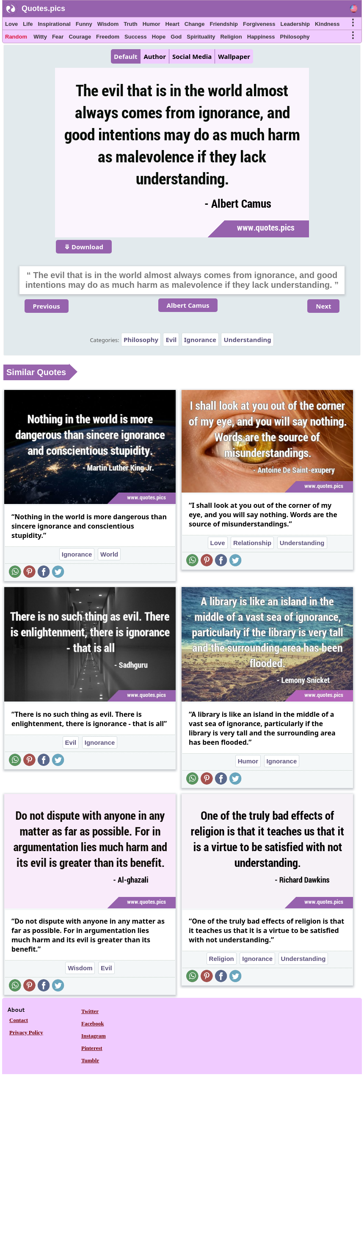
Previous (46, 306)
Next (323, 306)
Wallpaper (234, 56)
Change (195, 24)
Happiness (261, 36)
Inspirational (54, 24)
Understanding (247, 339)
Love (11, 24)
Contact (18, 1020)
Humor (151, 24)
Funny (84, 24)
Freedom (107, 36)
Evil (170, 339)
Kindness (327, 24)
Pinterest (91, 1048)
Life (28, 24)
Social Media (192, 56)
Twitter (90, 1011)
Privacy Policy (26, 1032)
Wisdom (108, 24)
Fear (57, 36)
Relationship (252, 542)
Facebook (92, 1023)
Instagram (93, 1036)
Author (154, 56)
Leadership (295, 24)
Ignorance (200, 339)
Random (16, 36)
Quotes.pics (43, 8)
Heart (172, 24)
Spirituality (201, 36)
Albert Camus (188, 305)
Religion (231, 36)
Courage (80, 36)
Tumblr (90, 1060)
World (109, 554)
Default (125, 56)
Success (135, 36)
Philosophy (295, 36)
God (176, 36)
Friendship (224, 24)
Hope (159, 36)
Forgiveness (259, 24)
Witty (40, 36)
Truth (131, 24)
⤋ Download (83, 246)
